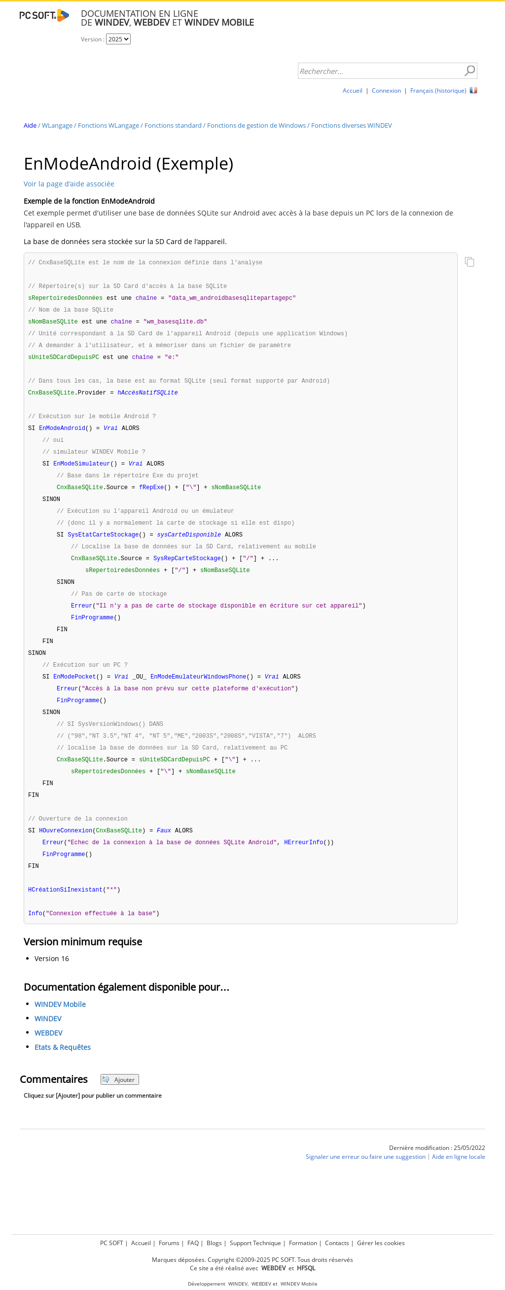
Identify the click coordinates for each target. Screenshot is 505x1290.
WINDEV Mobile (60, 1029)
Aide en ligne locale (458, 1181)
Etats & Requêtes (63, 1071)
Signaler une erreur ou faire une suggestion (366, 1181)
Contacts (337, 1241)
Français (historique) (438, 90)
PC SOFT (111, 1241)
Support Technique (255, 1241)
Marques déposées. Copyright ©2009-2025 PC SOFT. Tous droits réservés (252, 1258)
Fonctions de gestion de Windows (256, 125)
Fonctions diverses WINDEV (351, 125)
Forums (169, 1241)
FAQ (193, 1241)
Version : (93, 39)
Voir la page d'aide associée (69, 183)
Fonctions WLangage (108, 125)
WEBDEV (48, 1057)
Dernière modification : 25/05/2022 (437, 1172)
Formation (303, 1241)
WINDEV (48, 1043)
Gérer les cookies (381, 1241)
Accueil (352, 90)
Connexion (386, 90)
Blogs (214, 1241)
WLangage (57, 125)
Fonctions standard (173, 125)
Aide (30, 125)
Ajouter (118, 1104)
